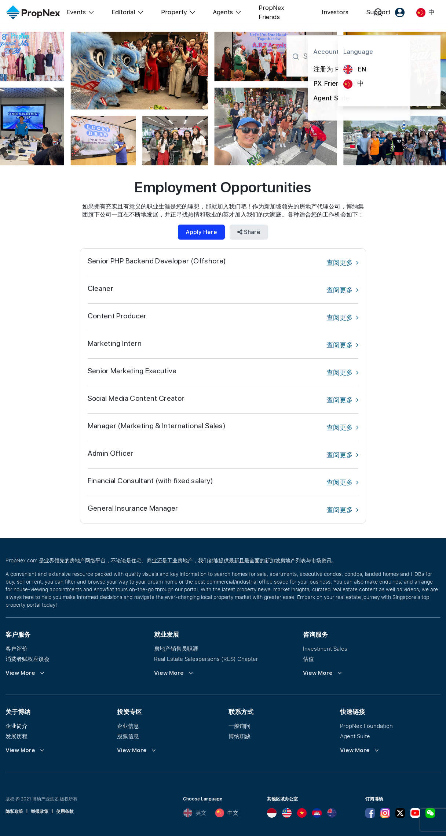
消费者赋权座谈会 (28, 658)
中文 (226, 813)
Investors (335, 12)
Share (248, 232)
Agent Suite (355, 736)
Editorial (123, 12)
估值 (308, 658)
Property (174, 12)
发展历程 (17, 736)
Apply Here (201, 232)
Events (76, 12)
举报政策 (39, 811)
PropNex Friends (271, 12)
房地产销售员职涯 (176, 648)
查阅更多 (342, 262)
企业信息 (128, 725)
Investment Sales (325, 648)
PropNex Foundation (366, 725)
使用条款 (65, 811)
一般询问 (240, 725)
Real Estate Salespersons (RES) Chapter (206, 658)
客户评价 (17, 648)
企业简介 (17, 725)
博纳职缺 (240, 736)
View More (20, 673)
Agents (223, 12)
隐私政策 (14, 811)
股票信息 (128, 736)
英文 (194, 813)
